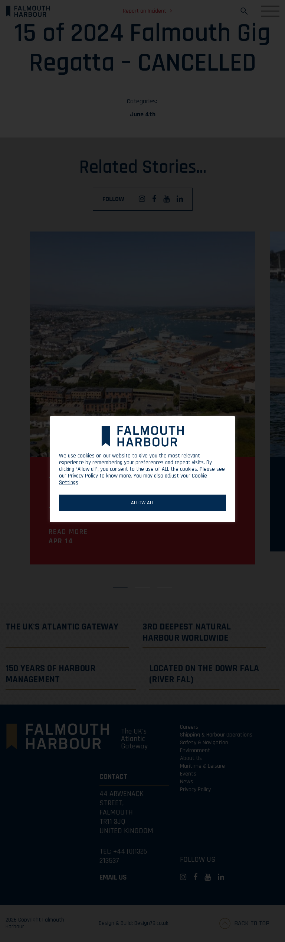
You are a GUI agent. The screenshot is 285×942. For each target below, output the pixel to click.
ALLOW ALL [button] (142, 502)
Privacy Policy (83, 475)
